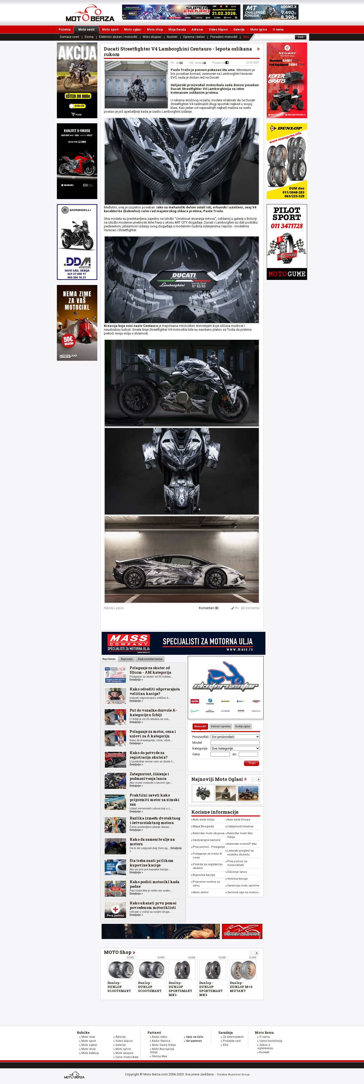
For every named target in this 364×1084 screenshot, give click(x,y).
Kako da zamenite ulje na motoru (152, 841)
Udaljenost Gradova (240, 826)
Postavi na (218, 62)
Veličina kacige (237, 878)
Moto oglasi (132, 29)
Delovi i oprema (221, 726)
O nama (278, 29)
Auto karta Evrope (238, 819)
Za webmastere (233, 1037)
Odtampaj (196, 62)
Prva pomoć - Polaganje (209, 847)
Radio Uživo (159, 1037)
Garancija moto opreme (243, 885)
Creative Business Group (233, 1074)
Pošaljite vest (232, 1041)
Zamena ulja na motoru (243, 892)
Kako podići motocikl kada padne (154, 884)
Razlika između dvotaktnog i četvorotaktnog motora (155, 820)
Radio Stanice (161, 1041)
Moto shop (155, 29)
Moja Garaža (177, 29)
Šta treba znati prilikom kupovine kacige (151, 863)
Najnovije (126, 659)
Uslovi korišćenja (270, 1041)
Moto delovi (201, 892)
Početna (65, 29)
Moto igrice (258, 29)
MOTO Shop (117, 952)
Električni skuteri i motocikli (118, 37)
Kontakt (264, 1052)
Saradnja (225, 1032)
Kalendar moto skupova (208, 833)
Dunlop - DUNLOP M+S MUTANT (241, 987)
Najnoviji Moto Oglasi (217, 779)
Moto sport (110, 29)
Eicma (89, 37)
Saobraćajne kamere (207, 840)
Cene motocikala (127, 1057)
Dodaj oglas (242, 726)
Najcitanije (109, 659)
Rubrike (83, 1032)
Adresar (197, 29)
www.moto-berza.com (75, 1075)
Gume (130, 957)
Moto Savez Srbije (164, 1045)
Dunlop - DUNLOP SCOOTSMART (119, 987)
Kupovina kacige (204, 875)
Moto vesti (88, 30)
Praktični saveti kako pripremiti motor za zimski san (154, 800)
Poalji (175, 62)
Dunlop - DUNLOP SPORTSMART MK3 (180, 989)
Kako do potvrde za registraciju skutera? (149, 755)
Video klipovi (218, 29)
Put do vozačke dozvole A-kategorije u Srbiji (153, 712)
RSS (225, 1045)
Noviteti (172, 37)
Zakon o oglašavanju (265, 1046)
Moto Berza (264, 1032)
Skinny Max (159, 1056)
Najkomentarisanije (150, 659)
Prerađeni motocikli (223, 37)
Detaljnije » (136, 679)
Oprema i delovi (194, 37)
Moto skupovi (152, 37)
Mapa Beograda (203, 826)
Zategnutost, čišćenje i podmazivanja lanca (149, 776)
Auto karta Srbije (204, 819)
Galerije (239, 29)
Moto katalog (90, 1053)
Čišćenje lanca (237, 872)
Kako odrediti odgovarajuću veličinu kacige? (155, 691)
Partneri (154, 1032)
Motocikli (200, 726)
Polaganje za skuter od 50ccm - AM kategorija (150, 670)
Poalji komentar (247, 608)
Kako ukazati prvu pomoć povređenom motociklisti (153, 905)
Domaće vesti (69, 37)
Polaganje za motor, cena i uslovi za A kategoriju (153, 733)
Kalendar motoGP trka (242, 844)
